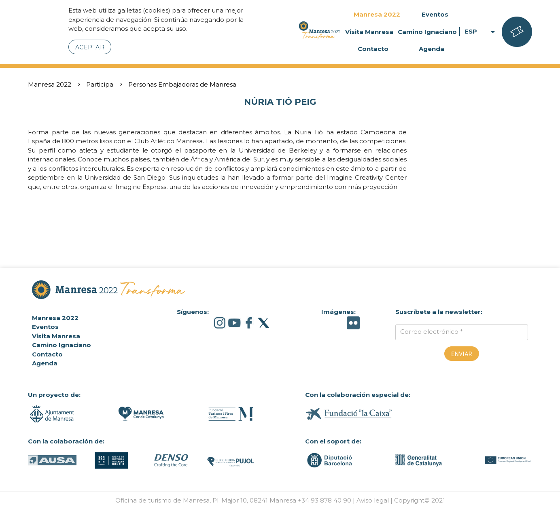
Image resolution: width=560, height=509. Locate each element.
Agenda (431, 49)
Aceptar (90, 47)
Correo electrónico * (431, 331)
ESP (481, 31)
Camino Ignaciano (427, 32)
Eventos (435, 14)
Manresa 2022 (377, 14)
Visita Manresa (369, 32)
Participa (99, 84)
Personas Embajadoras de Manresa (182, 84)
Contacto (373, 49)
